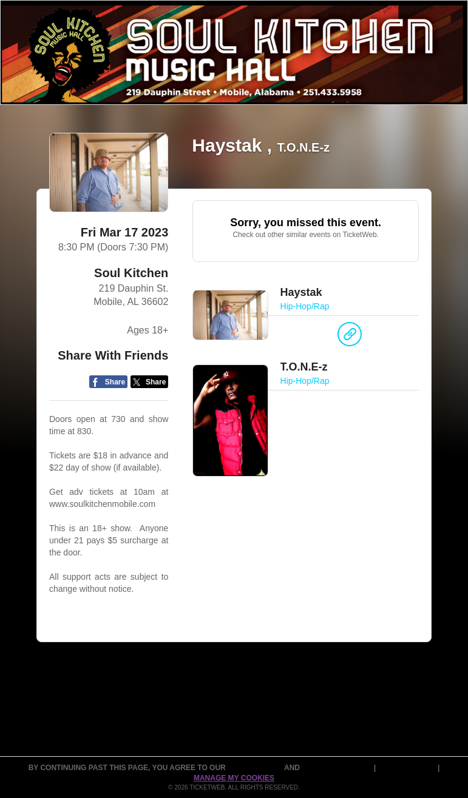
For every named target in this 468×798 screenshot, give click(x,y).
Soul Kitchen (131, 273)
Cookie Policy (408, 767)
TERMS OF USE (256, 767)
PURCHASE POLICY (337, 767)
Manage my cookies (234, 778)
